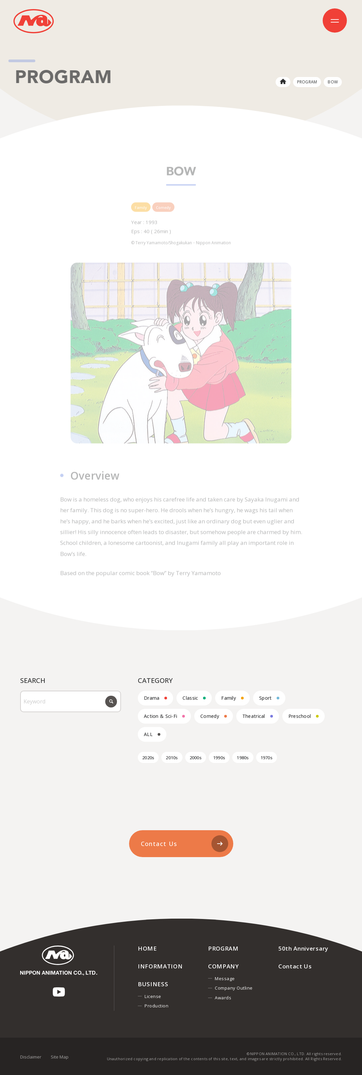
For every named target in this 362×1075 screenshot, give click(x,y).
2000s (196, 758)
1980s (243, 758)
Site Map (60, 1057)
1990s (219, 758)
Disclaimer (30, 1057)
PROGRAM (307, 82)
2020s (148, 758)
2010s (172, 758)
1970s (266, 758)
